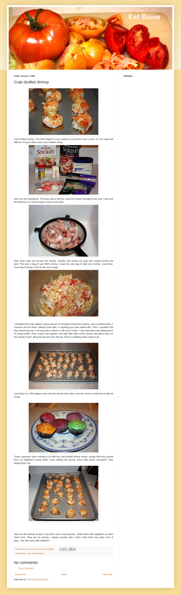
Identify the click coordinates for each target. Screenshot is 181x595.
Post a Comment (26, 568)
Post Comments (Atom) (37, 579)
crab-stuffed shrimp (36, 553)
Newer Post (20, 574)
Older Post (107, 574)
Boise (24, 553)
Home (64, 574)
